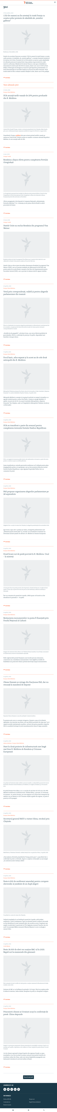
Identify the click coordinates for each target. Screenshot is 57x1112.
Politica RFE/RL (7, 1099)
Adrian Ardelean (7, 743)
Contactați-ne (6, 1102)
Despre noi (32, 1099)
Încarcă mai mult (28, 1077)
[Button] (6, 78)
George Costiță (7, 156)
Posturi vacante (7, 1105)
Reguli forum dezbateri (35, 1102)
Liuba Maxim (6, 946)
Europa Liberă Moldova (9, 92)
